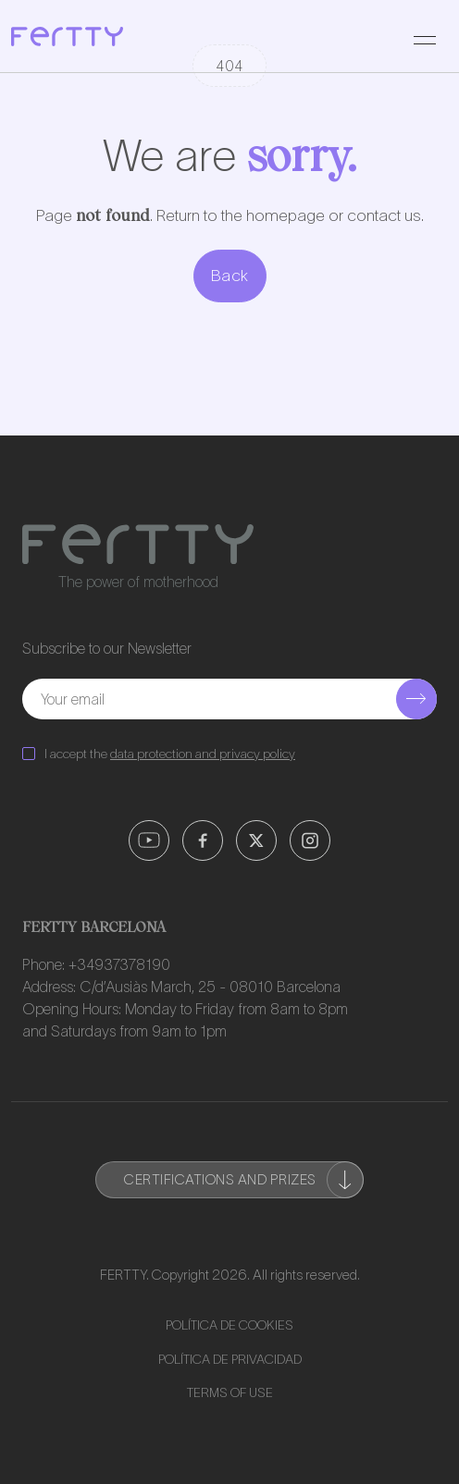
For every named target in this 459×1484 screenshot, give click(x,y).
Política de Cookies (229, 1325)
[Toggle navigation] (425, 36)
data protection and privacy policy (202, 753)
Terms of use (230, 1392)
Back (230, 275)
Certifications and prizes (244, 1179)
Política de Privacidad (230, 1359)
